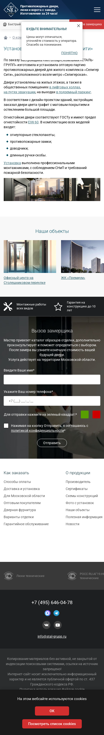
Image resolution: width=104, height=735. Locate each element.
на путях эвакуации (19, 92)
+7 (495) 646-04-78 (52, 602)
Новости (72, 526)
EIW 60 (33, 122)
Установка (12, 163)
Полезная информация (84, 519)
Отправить (52, 443)
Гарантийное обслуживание (26, 526)
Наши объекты (78, 512)
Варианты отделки (19, 519)
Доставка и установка (22, 491)
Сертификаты (77, 491)
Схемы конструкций (82, 498)
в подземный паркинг (73, 92)
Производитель (78, 484)
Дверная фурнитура (20, 512)
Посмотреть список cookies (52, 724)
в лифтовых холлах (64, 87)
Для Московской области (24, 498)
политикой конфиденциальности (37, 430)
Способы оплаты (17, 484)
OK (52, 711)
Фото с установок (80, 505)
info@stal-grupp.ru (52, 636)
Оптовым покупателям (22, 505)
